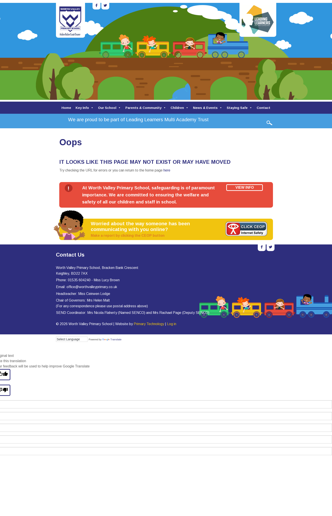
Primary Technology (149, 324)
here (166, 170)
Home (66, 108)
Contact (263, 108)
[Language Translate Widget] (71, 339)
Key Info (85, 108)
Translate (111, 339)
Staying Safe (239, 108)
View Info (245, 187)
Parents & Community (145, 108)
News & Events (207, 108)
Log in (171, 324)
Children (180, 108)
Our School (109, 108)
